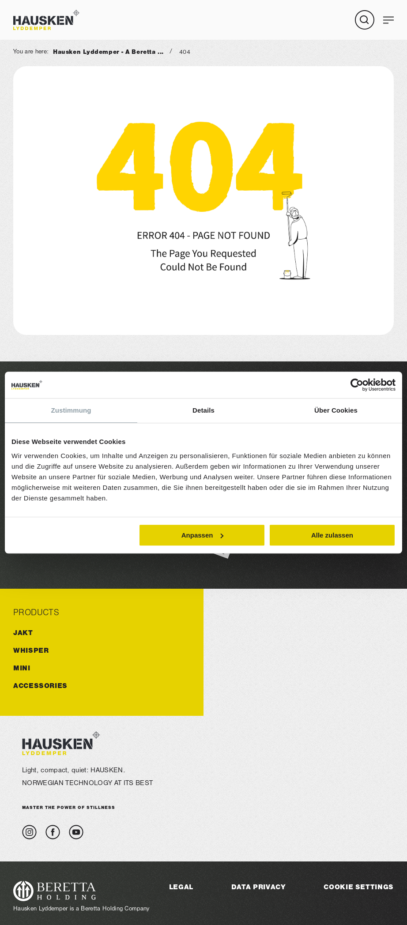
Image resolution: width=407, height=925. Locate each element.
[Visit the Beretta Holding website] (81, 891)
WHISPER (31, 650)
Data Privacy (258, 887)
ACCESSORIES (40, 685)
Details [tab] (203, 410)
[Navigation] (388, 19)
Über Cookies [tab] (336, 410)
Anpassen (202, 535)
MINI (21, 668)
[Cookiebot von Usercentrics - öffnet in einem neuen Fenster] (357, 384)
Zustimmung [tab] (71, 410)
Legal (181, 887)
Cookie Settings (359, 887)
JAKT (23, 632)
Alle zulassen (332, 535)
